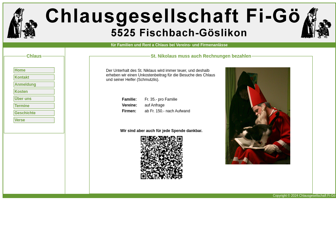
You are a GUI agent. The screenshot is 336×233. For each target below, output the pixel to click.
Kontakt (22, 77)
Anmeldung (25, 84)
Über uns (23, 98)
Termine (22, 106)
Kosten (21, 91)
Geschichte (25, 113)
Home (20, 70)
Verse (20, 120)
